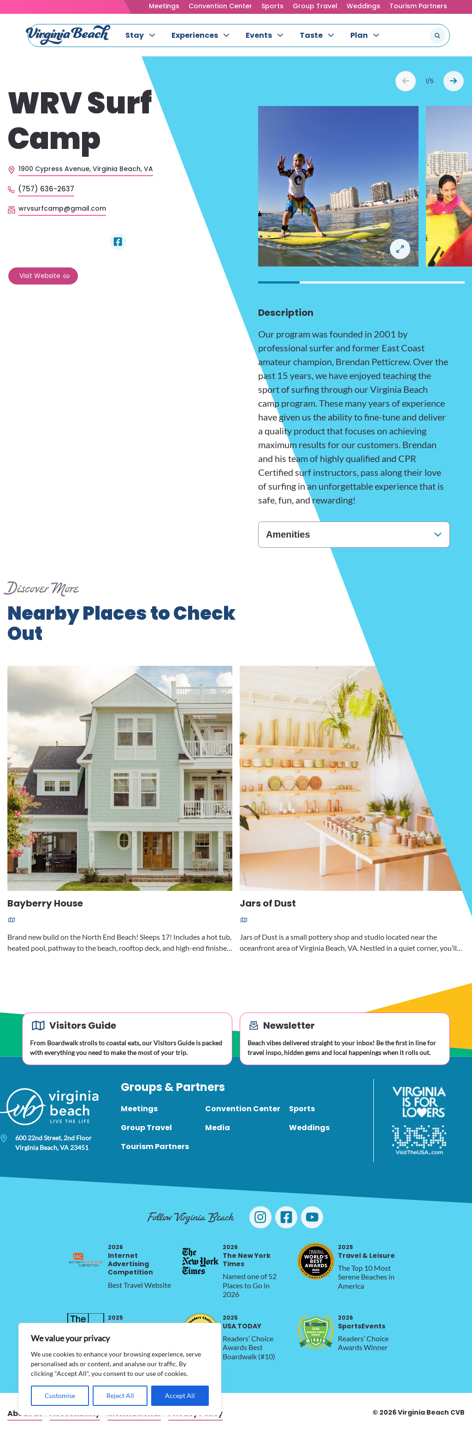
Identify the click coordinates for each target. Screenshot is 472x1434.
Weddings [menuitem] (309, 1127)
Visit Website (39, 275)
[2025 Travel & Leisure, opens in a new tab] (315, 1261)
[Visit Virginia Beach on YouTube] (312, 1217)
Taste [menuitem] (311, 35)
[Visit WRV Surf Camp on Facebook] (118, 241)
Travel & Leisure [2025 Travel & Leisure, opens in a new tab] (366, 1251)
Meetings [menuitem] (139, 1108)
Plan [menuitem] (359, 35)
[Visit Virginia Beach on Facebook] (286, 1217)
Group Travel (315, 6)
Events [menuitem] (259, 35)
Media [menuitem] (217, 1127)
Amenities (288, 534)
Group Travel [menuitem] (146, 1127)
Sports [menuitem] (302, 1108)
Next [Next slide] (453, 81)
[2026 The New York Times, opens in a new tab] (200, 1261)
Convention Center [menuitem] (242, 1108)
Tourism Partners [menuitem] (155, 1146)
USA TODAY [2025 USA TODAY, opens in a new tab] (242, 1322)
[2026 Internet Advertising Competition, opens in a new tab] (85, 1261)
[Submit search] (437, 35)
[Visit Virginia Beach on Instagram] (260, 1217)
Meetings (164, 6)
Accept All (180, 1395)
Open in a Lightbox (400, 249)
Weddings (363, 6)
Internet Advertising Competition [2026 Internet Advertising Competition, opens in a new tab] (130, 1260)
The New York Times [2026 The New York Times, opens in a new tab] (247, 1255)
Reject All (120, 1395)
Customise (60, 1395)
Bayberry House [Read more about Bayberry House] (45, 904)
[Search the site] (406, 35)
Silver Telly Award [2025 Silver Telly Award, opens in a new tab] (139, 1322)
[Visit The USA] (419, 1140)
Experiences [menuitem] (194, 35)
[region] (119, 1369)
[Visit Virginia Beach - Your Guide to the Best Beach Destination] (68, 35)
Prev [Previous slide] (405, 81)
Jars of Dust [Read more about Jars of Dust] (268, 904)
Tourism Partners (418, 6)
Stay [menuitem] (134, 35)
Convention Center (220, 6)
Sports (272, 6)
